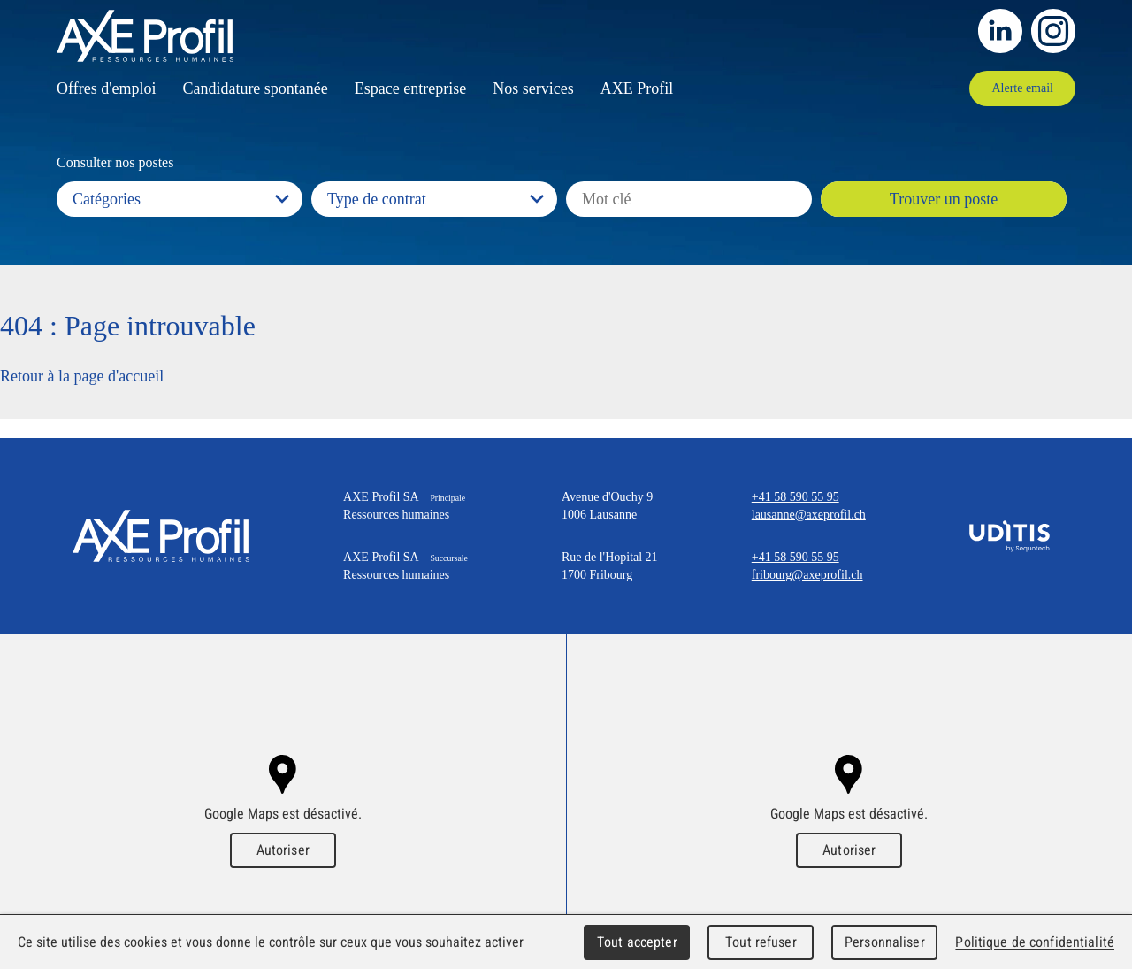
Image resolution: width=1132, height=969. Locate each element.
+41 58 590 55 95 (795, 497)
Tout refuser (761, 942)
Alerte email (1022, 88)
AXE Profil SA (161, 535)
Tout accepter (637, 942)
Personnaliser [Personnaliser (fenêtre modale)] (885, 942)
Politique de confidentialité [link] (1034, 942)
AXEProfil (145, 36)
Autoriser (283, 850)
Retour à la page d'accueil (82, 376)
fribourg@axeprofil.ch (807, 574)
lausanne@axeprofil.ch (809, 514)
